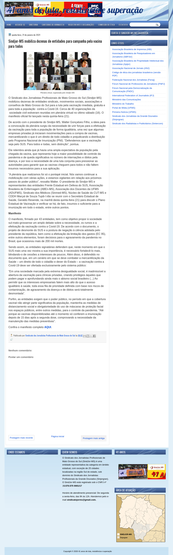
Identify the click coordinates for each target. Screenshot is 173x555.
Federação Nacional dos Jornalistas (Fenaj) (133, 80)
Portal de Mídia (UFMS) (123, 108)
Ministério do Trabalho (123, 104)
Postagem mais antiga (94, 438)
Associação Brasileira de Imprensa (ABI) (132, 49)
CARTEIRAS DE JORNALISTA (53, 24)
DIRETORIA (33, 24)
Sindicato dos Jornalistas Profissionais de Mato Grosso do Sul (50, 335)
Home (9, 24)
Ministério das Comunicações (126, 99)
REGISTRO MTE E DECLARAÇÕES (81, 24)
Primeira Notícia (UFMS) (124, 112)
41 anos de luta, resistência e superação (76, 9)
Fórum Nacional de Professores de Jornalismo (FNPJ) (138, 84)
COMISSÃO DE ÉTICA (106, 24)
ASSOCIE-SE (20, 24)
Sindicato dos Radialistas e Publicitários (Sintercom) (137, 123)
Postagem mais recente (21, 437)
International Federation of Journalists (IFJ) (133, 95)
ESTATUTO (123, 24)
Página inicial (57, 436)
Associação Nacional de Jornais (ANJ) (131, 68)
